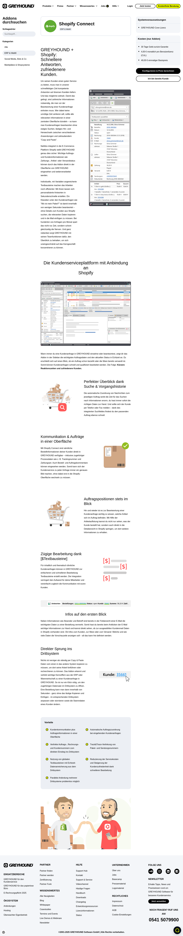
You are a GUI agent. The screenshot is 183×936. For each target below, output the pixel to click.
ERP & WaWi (65, 29)
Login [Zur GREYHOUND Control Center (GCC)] (130, 6)
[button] (3, 932)
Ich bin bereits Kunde (158, 79)
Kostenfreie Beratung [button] (168, 6)
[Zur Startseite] (18, 6)
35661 (106, 604)
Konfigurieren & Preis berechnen (158, 71)
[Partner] (71, 6)
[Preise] (60, 6)
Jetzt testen (145, 6)
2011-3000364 (80, 604)
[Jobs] (105, 6)
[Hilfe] (116, 6)
